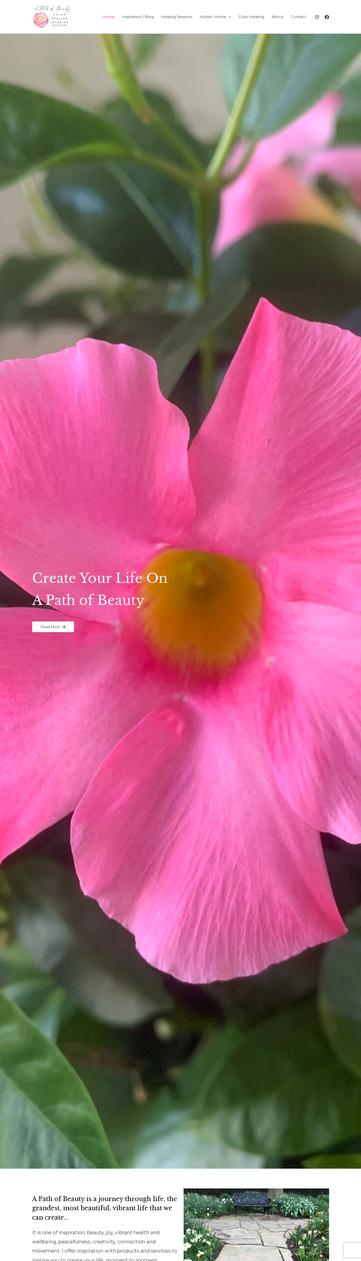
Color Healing (251, 16)
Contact (298, 16)
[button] (53, 626)
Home (108, 16)
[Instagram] (317, 17)
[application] (228, 17)
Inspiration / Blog (138, 16)
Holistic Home (215, 17)
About (278, 16)
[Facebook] (327, 17)
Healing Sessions (176, 16)
